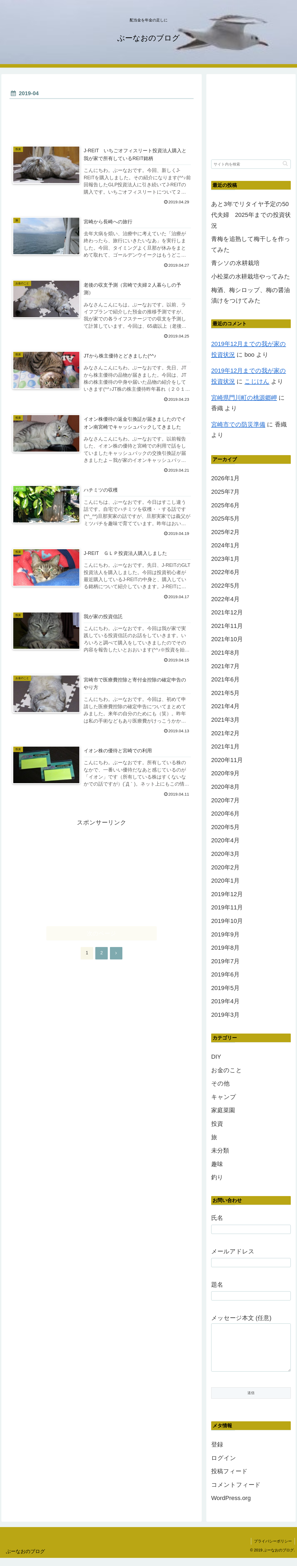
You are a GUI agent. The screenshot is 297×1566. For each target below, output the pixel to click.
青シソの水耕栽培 (235, 263)
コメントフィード (236, 1492)
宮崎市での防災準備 (238, 424)
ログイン (223, 1466)
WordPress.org (231, 1506)
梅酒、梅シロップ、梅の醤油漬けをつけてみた (250, 295)
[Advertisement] (102, 116)
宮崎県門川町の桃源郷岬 (244, 397)
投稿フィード (229, 1479)
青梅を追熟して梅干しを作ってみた (250, 244)
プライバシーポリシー (273, 1549)
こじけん (256, 381)
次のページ (101, 933)
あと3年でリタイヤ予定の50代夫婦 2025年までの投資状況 (251, 215)
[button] (285, 163)
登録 (217, 1452)
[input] (251, 164)
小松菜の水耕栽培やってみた (250, 276)
